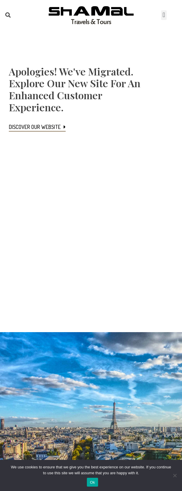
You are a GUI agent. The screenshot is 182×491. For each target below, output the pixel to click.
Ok (92, 482)
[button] (8, 15)
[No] (175, 475)
